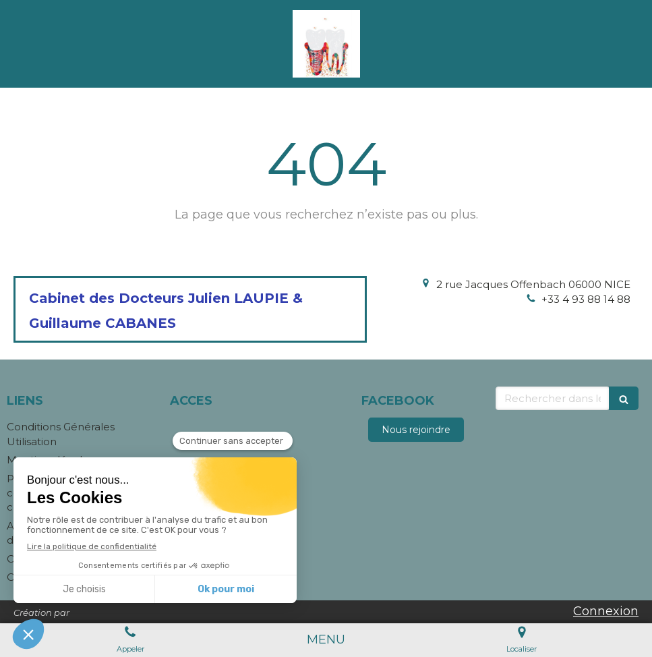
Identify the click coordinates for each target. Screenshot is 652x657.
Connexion (606, 611)
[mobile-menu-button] (326, 640)
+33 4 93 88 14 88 (585, 299)
